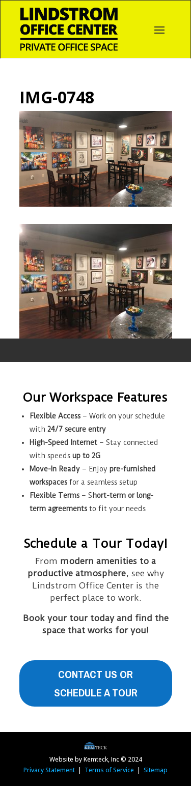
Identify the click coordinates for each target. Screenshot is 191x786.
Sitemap (156, 770)
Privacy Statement (49, 770)
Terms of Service (109, 770)
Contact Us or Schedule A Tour (96, 683)
